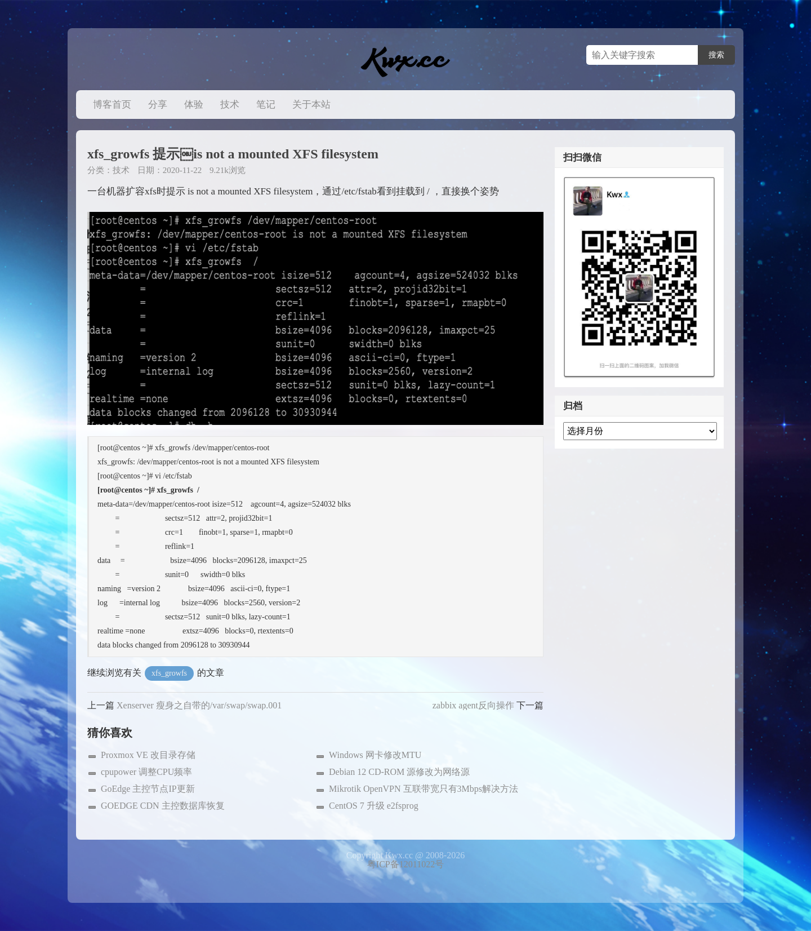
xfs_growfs (169, 673)
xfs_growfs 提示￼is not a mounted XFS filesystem (232, 154)
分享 (157, 104)
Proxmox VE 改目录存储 (148, 755)
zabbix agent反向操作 (473, 705)
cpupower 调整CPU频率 (146, 772)
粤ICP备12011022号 (405, 864)
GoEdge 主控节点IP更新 (148, 788)
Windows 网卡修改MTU (375, 755)
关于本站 (311, 104)
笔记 (265, 104)
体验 (193, 104)
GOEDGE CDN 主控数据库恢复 (163, 805)
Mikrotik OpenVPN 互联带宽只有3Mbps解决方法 (423, 788)
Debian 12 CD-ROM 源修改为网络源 (399, 772)
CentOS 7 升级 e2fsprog (373, 805)
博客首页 (112, 104)
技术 (229, 104)
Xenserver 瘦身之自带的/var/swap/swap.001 (199, 705)
